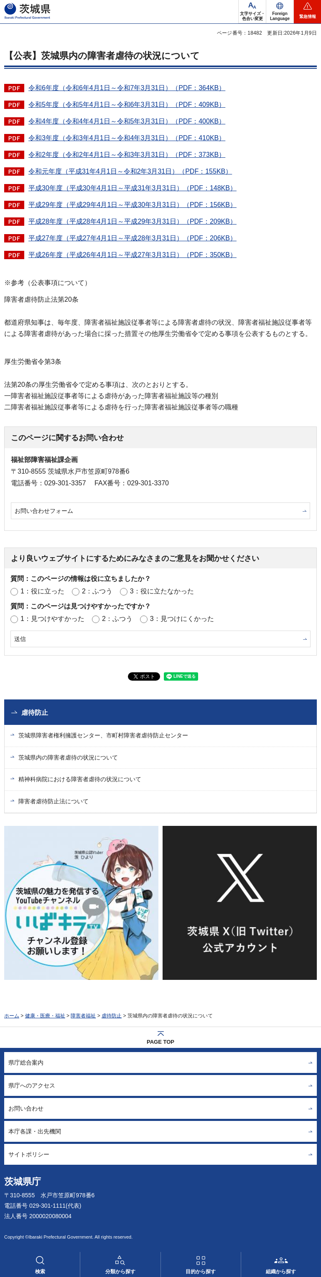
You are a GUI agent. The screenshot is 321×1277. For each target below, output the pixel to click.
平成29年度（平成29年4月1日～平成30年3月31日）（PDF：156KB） (132, 204)
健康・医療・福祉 (45, 1016)
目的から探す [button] (201, 1271)
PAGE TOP (160, 1042)
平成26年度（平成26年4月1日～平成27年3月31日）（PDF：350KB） (132, 254)
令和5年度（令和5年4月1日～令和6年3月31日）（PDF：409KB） (126, 104)
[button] (279, 11)
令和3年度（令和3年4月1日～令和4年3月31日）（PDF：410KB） (126, 137)
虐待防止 (34, 712)
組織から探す (281, 1271)
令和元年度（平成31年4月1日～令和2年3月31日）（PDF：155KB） (130, 171)
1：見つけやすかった (52, 618)
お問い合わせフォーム (44, 510)
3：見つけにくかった (182, 618)
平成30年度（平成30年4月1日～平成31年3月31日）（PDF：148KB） (132, 188)
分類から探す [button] (120, 1271)
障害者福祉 (83, 1016)
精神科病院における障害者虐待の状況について (79, 779)
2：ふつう (97, 591)
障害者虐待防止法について (53, 801)
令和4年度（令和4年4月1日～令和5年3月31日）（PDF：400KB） (126, 121)
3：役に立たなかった (162, 591)
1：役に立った (42, 591)
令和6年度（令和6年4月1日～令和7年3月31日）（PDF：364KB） (126, 87)
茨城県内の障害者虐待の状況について (68, 757)
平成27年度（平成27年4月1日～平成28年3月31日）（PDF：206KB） (132, 238)
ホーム (11, 1016)
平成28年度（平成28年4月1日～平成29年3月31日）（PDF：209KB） (132, 221)
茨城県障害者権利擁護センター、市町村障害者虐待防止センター (103, 735)
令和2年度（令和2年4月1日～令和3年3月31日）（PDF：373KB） (126, 154)
